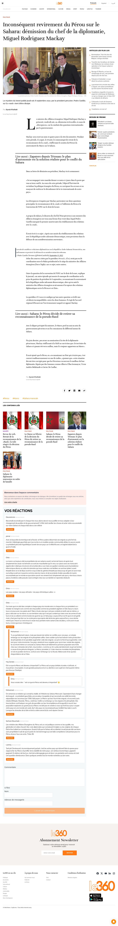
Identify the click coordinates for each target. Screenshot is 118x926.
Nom (6, 804)
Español (104, 3)
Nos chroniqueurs (8, 910)
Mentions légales (72, 890)
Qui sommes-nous (30, 890)
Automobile (6, 903)
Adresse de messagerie (14, 812)
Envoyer (70, 865)
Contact (48, 892)
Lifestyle (90, 21)
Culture (60, 21)
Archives (27, 894)
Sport (75, 21)
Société (41, 21)
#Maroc (16, 411)
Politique (25, 21)
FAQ (47, 890)
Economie (33, 21)
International (51, 21)
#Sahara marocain (30, 411)
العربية (113, 3)
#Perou (6, 411)
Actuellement (6, 21)
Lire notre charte (10, 515)
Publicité (27, 892)
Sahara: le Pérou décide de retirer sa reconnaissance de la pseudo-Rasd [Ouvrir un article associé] (45, 327)
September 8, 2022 (56, 268)
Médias (68, 21)
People (82, 21)
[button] (113, 921)
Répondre (10, 542)
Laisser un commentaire (44, 823)
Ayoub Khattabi (11, 122)
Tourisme (98, 21)
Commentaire (10, 780)
